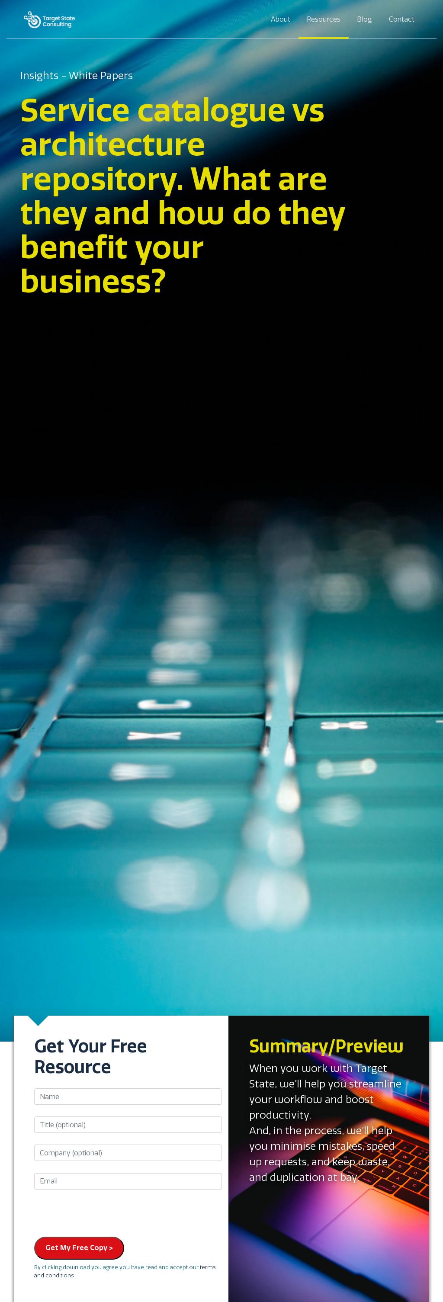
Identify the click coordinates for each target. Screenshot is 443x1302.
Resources (323, 19)
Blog (364, 19)
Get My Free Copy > (79, 1248)
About (280, 19)
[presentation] (100, 1213)
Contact (401, 19)
